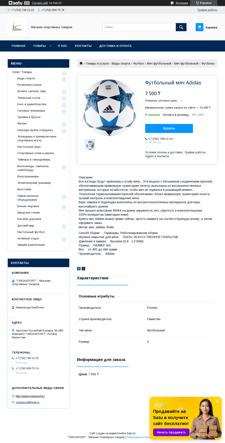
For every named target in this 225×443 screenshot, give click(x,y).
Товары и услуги (97, 63)
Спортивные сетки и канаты (35, 153)
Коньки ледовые (28, 206)
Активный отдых (28, 238)
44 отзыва (182, 2)
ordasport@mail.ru (27, 402)
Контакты (83, 45)
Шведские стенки (28, 212)
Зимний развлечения (31, 244)
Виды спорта (121, 63)
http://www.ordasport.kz (30, 396)
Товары (39, 45)
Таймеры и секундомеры (33, 159)
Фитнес (22, 123)
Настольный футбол (31, 232)
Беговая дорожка (29, 219)
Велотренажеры (28, 176)
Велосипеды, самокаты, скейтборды (33, 168)
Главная (18, 45)
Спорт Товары (22, 72)
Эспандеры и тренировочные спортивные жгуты (36, 138)
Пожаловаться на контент (141, 437)
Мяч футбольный (159, 63)
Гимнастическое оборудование (27, 197)
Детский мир (25, 225)
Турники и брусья (28, 117)
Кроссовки (24, 189)
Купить (169, 128)
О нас (62, 45)
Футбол (138, 63)
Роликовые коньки (29, 84)
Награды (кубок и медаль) (35, 130)
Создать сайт (40, 2)
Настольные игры (29, 146)
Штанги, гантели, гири (31, 91)
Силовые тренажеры (31, 110)
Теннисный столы (28, 97)
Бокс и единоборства (31, 104)
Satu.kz (131, 433)
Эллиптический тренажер (34, 182)
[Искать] (181, 27)
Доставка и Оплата (115, 45)
